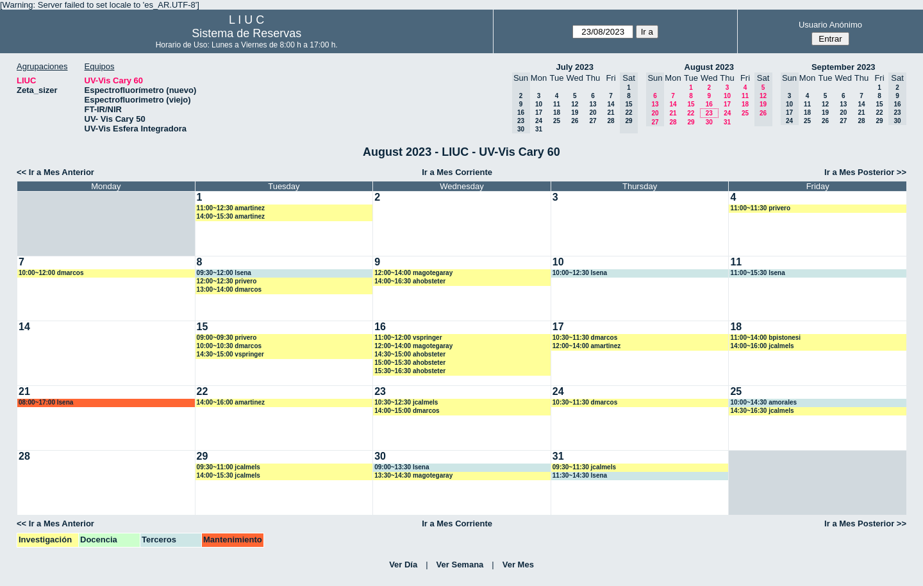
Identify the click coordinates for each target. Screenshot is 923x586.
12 (574, 104)
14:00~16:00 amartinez (231, 402)
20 (592, 112)
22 (690, 113)
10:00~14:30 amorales (763, 402)
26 (574, 120)
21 (610, 112)
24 (538, 120)
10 (538, 104)
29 (690, 122)
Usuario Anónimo (830, 24)
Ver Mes (518, 564)
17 (538, 112)
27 (592, 120)
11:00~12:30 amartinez (231, 208)
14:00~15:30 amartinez (231, 216)
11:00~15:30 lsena (757, 272)
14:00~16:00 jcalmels (762, 345)
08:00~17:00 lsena (46, 402)
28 (610, 120)
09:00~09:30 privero (227, 337)
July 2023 (575, 67)
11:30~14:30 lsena (580, 475)
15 (690, 104)
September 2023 (843, 67)
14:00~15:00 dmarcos (406, 410)
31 (538, 129)
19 (574, 112)
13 (592, 104)
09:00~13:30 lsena (401, 467)
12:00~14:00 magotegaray (413, 272)
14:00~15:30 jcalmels (228, 475)
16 (709, 104)
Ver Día (403, 564)
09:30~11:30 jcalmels (584, 467)
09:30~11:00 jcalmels (228, 467)
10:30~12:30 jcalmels (406, 402)
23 (709, 113)
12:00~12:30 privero (227, 281)
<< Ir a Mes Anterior (55, 172)
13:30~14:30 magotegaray (413, 475)
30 (709, 122)
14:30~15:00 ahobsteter (409, 354)
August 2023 (709, 67)
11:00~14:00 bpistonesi (765, 337)
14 (610, 104)
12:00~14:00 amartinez (586, 345)
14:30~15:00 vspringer (230, 354)
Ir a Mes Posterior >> (865, 172)
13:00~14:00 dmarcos (229, 289)
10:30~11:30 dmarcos (585, 337)
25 (556, 120)
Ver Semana (460, 564)
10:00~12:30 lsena (580, 272)
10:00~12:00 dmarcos (51, 272)
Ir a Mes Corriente (457, 172)
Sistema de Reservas (246, 33)
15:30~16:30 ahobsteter (409, 370)
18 (556, 112)
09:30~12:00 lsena (224, 272)
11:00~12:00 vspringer (408, 337)
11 (556, 104)
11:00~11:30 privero (760, 208)
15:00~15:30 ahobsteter (409, 362)
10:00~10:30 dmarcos (229, 345)
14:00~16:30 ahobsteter (409, 281)
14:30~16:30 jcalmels (762, 410)
